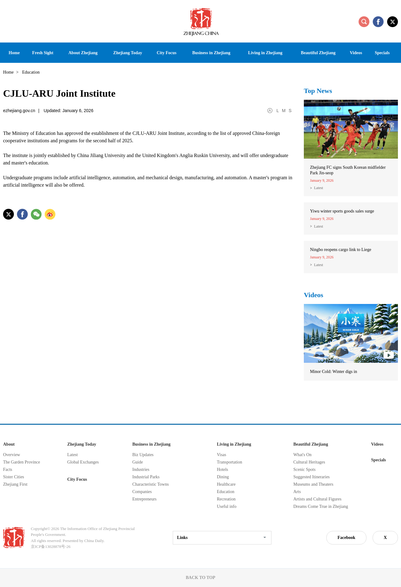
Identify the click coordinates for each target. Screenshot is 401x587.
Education (225, 491)
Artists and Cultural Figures (317, 499)
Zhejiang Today (81, 444)
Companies (142, 491)
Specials (378, 460)
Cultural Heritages (309, 462)
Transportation (229, 462)
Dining (223, 477)
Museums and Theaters (313, 484)
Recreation (226, 499)
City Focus (77, 479)
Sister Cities (13, 477)
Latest (318, 188)
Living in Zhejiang (234, 444)
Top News (318, 91)
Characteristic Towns (150, 484)
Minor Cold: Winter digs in (333, 371)
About (8, 444)
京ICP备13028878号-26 (51, 546)
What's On (302, 454)
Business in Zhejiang (151, 444)
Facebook (346, 537)
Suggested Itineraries (311, 477)
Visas (221, 454)
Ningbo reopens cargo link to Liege (340, 249)
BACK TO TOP (200, 577)
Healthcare (226, 484)
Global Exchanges (83, 462)
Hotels (222, 469)
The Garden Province (21, 462)
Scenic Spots (304, 469)
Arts (297, 491)
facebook (378, 21)
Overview (11, 454)
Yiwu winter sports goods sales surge (342, 211)
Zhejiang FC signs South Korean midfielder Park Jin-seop (348, 170)
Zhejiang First (15, 484)
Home (8, 72)
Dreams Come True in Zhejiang (320, 506)
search (364, 21)
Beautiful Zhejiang (310, 444)
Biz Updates (143, 454)
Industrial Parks (145, 477)
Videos (313, 295)
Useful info (226, 506)
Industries (140, 469)
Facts (7, 469)
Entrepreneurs (144, 499)
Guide (137, 462)
